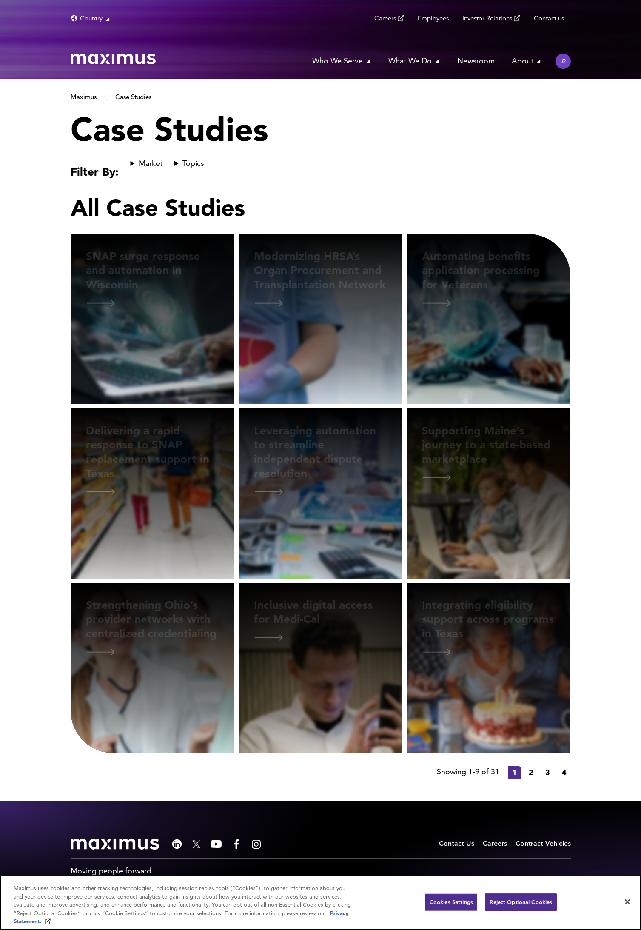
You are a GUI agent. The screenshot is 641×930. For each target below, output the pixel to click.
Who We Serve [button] (337, 61)
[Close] (627, 902)
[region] (320, 903)
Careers (385, 18)
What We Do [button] (410, 61)
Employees (433, 18)
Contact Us (456, 843)
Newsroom (476, 61)
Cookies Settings (451, 902)
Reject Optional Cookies (521, 902)
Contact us (549, 18)
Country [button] (91, 18)
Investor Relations (487, 18)
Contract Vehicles (543, 843)
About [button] (522, 61)
